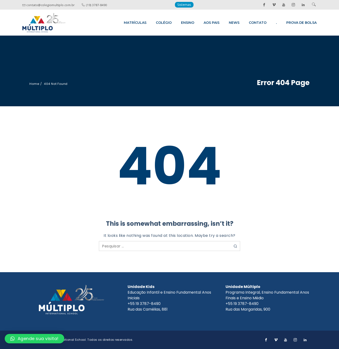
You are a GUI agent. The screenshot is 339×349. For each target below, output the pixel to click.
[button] (34, 338)
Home (34, 84)
